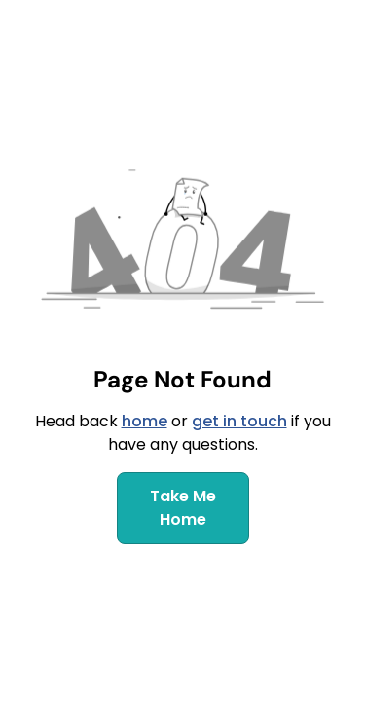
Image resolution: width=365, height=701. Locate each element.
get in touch (239, 421)
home (144, 421)
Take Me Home (183, 508)
